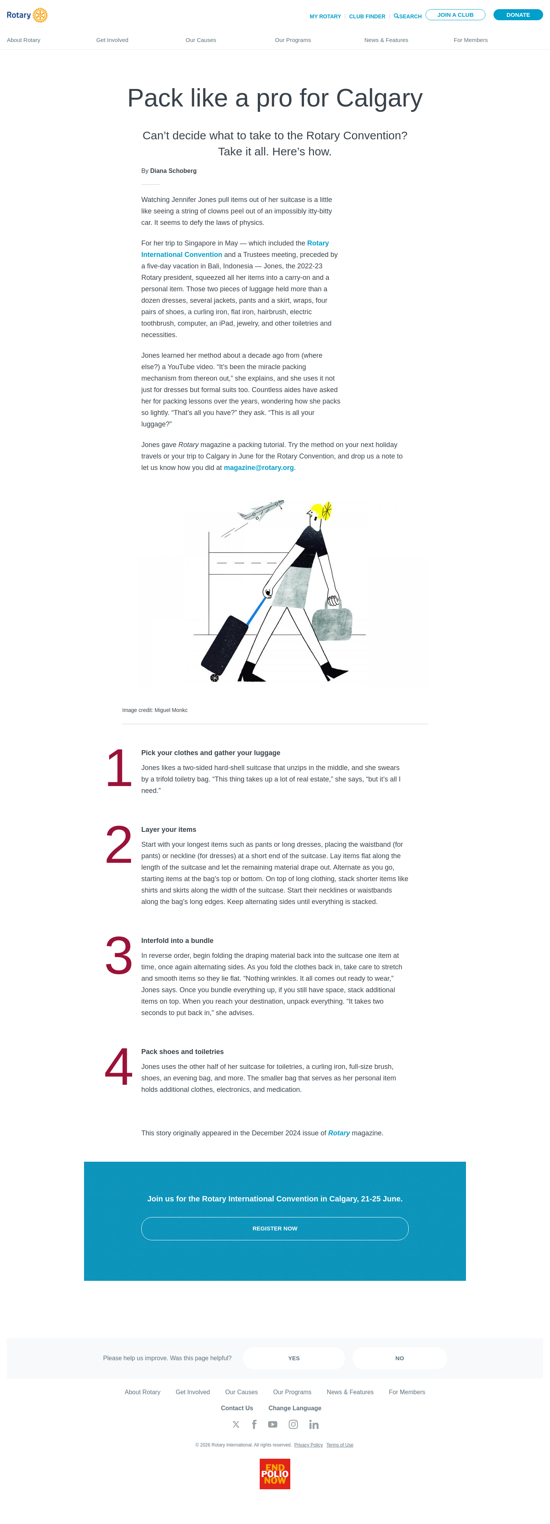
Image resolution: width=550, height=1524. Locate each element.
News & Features (401, 37)
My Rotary (325, 16)
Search (410, 15)
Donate (518, 14)
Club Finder (367, 16)
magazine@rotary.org (259, 467)
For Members (498, 37)
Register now (275, 1228)
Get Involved (133, 37)
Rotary (339, 1133)
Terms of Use (339, 1445)
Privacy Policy (308, 1445)
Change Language (295, 1408)
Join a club (455, 14)
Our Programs (312, 37)
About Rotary (44, 37)
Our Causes (223, 37)
